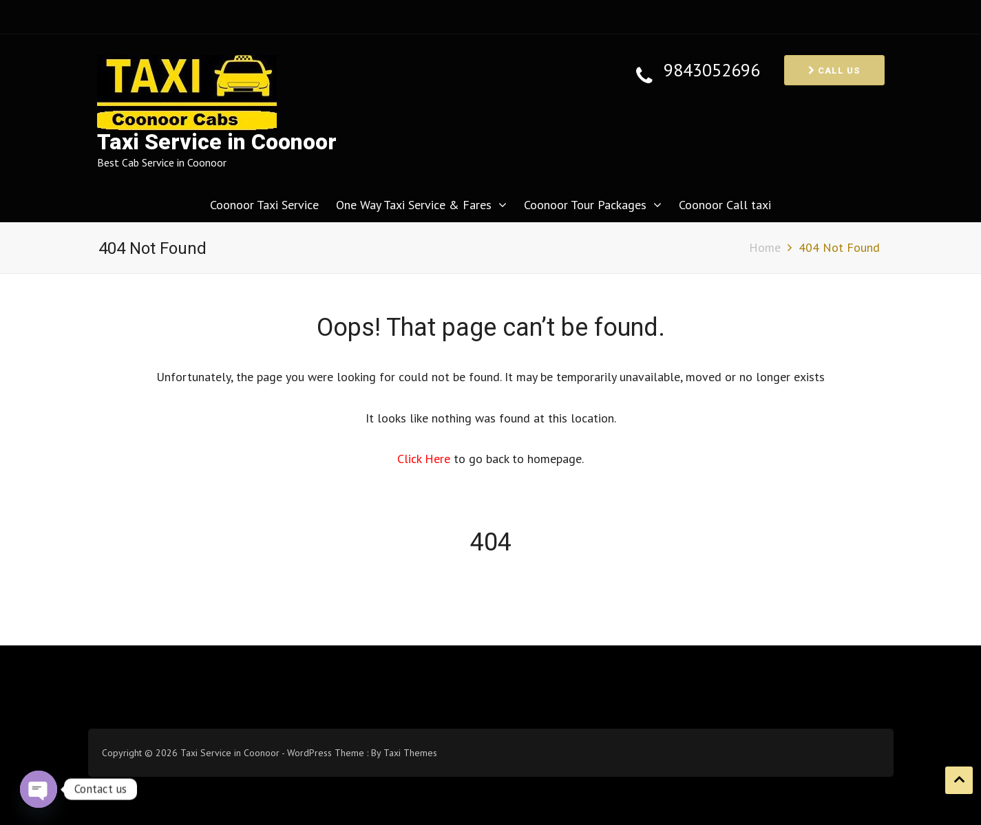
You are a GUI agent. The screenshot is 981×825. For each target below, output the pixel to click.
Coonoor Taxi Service (264, 205)
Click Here (425, 459)
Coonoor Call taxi (725, 205)
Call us (834, 70)
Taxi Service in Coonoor (217, 142)
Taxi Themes (410, 753)
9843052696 (712, 71)
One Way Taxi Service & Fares (414, 205)
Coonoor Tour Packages (585, 205)
